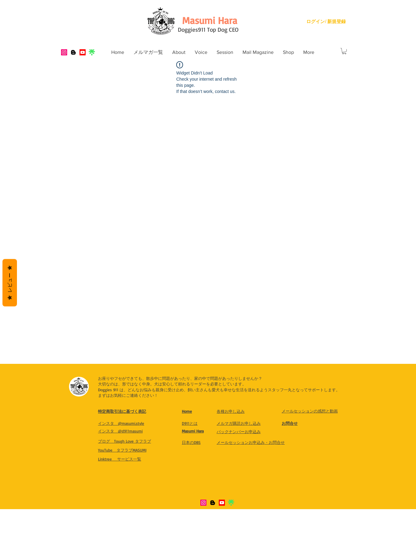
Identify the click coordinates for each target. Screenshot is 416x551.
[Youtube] (83, 52)
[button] (179, 52)
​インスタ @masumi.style (121, 423)
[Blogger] (73, 52)
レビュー (9, 282)
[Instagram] (64, 52)
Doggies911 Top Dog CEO (208, 29)
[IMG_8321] (92, 52)
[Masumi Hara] (209, 20)
